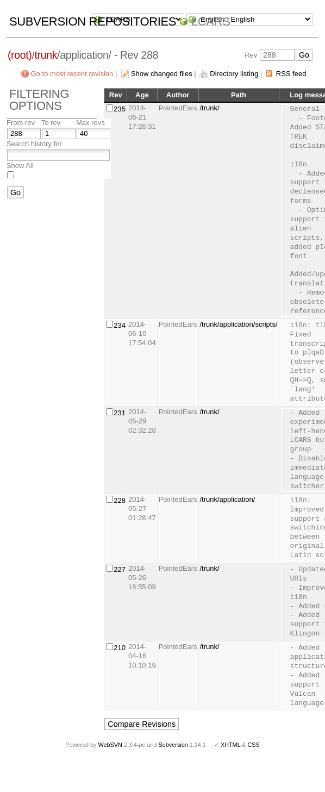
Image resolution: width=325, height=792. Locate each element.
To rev (50, 123)
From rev (21, 123)
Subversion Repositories (92, 21)
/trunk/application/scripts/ (239, 324)
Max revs (90, 123)
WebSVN (110, 744)
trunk (45, 55)
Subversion (173, 744)
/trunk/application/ (227, 499)
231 (120, 413)
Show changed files (161, 74)
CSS (254, 744)
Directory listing (234, 74)
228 (120, 500)
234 (120, 325)
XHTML (230, 744)
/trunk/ (210, 108)
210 (120, 648)
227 (120, 569)
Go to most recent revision (72, 74)
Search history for (34, 144)
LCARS (210, 21)
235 (120, 109)
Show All (20, 165)
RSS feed (291, 74)
